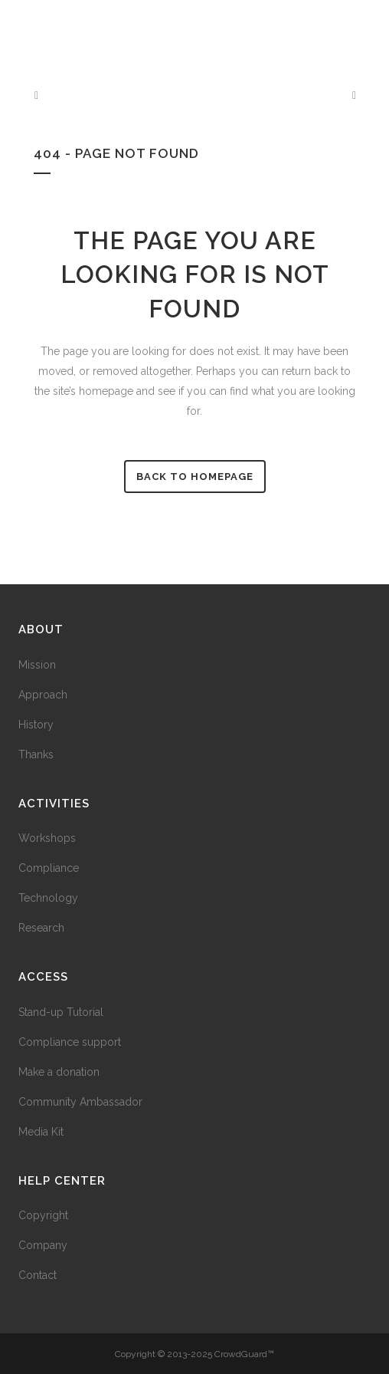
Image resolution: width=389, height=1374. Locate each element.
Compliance (48, 868)
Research (41, 928)
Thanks (36, 754)
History (36, 724)
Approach (42, 695)
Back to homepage (194, 476)
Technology (48, 898)
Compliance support (69, 1042)
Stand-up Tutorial (60, 1012)
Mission (37, 665)
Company (42, 1245)
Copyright (43, 1215)
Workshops (47, 838)
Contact (37, 1275)
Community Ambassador (80, 1102)
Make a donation (59, 1072)
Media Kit (41, 1132)
